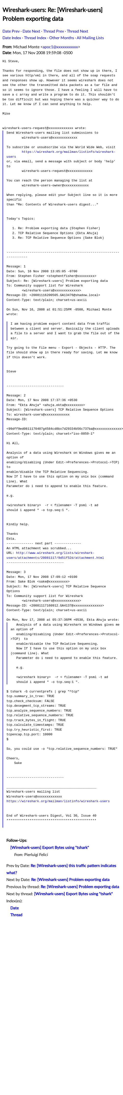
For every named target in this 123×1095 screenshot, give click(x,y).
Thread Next (77, 31)
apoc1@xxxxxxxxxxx (60, 47)
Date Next (31, 31)
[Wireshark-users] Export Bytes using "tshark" (49, 848)
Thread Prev (53, 31)
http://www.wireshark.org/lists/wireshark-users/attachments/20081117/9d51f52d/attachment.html (55, 555)
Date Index (11, 38)
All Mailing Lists (90, 38)
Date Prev (11, 31)
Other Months (61, 38)
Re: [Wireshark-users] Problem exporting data (70, 880)
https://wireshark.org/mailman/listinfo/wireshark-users (58, 801)
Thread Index (35, 38)
